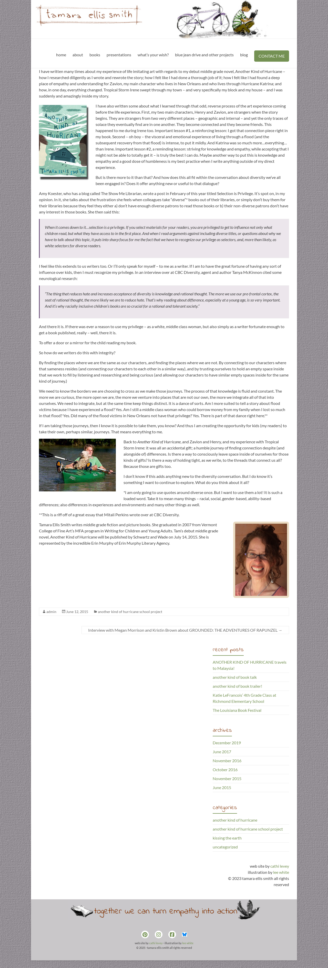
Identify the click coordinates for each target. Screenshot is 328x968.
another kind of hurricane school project (130, 611)
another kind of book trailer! (237, 686)
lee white (281, 872)
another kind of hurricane (235, 820)
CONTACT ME (272, 55)
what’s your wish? (153, 54)
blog (244, 54)
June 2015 (222, 787)
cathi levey (279, 866)
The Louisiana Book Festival (237, 710)
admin (51, 611)
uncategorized (225, 846)
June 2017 (222, 751)
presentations (119, 54)
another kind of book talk (235, 677)
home (61, 54)
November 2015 (227, 778)
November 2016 (227, 760)
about (78, 54)
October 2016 (225, 769)
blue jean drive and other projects (204, 54)
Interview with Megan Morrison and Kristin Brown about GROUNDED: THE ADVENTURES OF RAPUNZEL (185, 630)
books (94, 54)
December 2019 (227, 742)
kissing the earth (227, 837)
